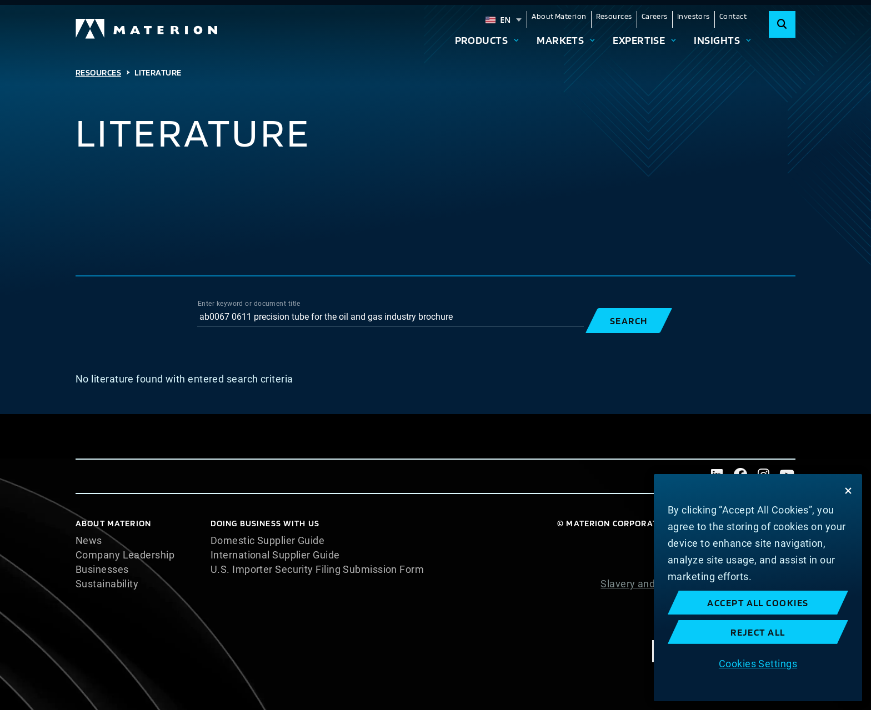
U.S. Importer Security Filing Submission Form (317, 569)
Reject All (757, 632)
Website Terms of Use (744, 598)
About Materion (559, 16)
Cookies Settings (758, 663)
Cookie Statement (753, 555)
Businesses (102, 569)
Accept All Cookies (758, 602)
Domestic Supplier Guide (267, 540)
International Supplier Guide (275, 555)
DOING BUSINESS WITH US (265, 523)
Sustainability (107, 584)
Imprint (778, 627)
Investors (693, 16)
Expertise (639, 40)
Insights (717, 40)
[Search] (782, 24)
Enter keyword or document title (249, 304)
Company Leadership (125, 555)
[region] (758, 587)
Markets (560, 40)
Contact (733, 16)
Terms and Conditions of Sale (727, 612)
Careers (655, 16)
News (89, 540)
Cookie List (769, 540)
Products (481, 40)
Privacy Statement (752, 569)
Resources (614, 16)
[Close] (848, 491)
